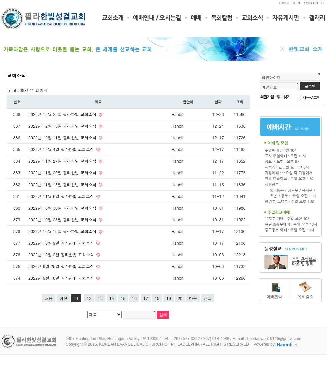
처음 (49, 298)
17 (145, 298)
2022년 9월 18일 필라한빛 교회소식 (61, 278)
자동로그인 (311, 97)
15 (123, 298)
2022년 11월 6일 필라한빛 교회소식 (61, 196)
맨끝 (208, 298)
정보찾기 (283, 96)
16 (134, 298)
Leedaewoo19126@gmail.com (274, 338)
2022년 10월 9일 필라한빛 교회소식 (61, 243)
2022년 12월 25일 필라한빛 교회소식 (63, 114)
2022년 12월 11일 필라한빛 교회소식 (63, 137)
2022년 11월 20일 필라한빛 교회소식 (63, 172)
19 (168, 298)
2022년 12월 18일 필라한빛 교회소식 (63, 126)
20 (180, 298)
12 (89, 298)
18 (157, 298)
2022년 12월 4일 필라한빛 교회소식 (61, 149)
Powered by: (275, 344)
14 (111, 298)
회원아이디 (271, 77)
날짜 (218, 101)
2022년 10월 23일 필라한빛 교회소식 (63, 219)
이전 (63, 298)
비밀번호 (269, 87)
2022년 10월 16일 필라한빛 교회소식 (63, 231)
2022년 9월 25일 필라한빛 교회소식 (61, 266)
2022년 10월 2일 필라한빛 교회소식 (61, 254)
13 (100, 298)
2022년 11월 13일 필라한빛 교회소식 (63, 184)
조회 (239, 101)
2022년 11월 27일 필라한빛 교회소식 (63, 161)
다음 (193, 298)
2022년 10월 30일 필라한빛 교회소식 (63, 208)
